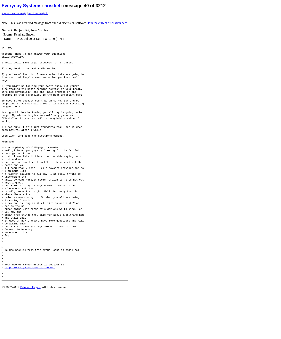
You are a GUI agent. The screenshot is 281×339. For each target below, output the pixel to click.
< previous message (14, 13)
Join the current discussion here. (108, 23)
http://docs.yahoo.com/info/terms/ (30, 312)
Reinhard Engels (30, 334)
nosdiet (52, 5)
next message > (38, 13)
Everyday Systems (22, 5)
